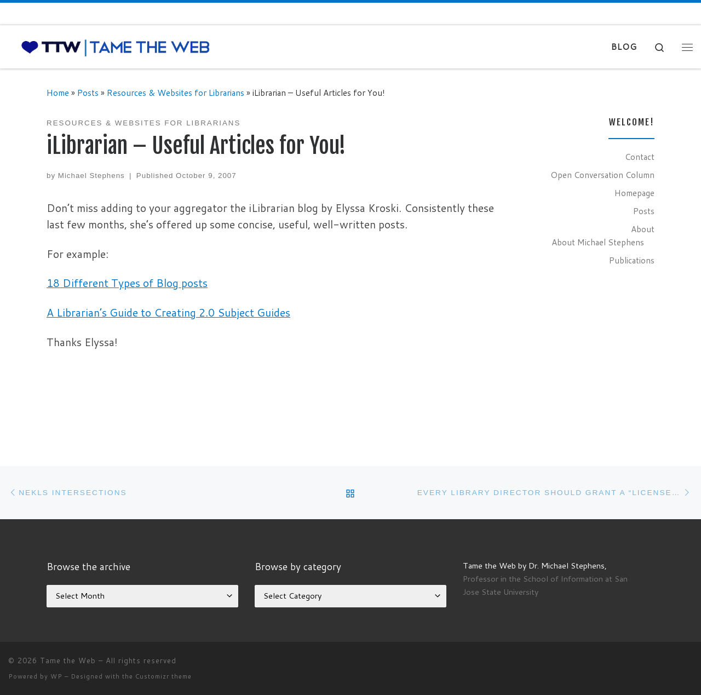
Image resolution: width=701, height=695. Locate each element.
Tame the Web (68, 660)
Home (58, 93)
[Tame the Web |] (115, 46)
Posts (88, 93)
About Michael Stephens (597, 242)
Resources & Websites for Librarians (175, 93)
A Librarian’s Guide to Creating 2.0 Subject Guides (168, 312)
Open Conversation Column (602, 175)
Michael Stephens (91, 175)
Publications (631, 260)
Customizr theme (163, 676)
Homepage (634, 193)
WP (56, 676)
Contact (639, 157)
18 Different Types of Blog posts (127, 282)
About (642, 229)
